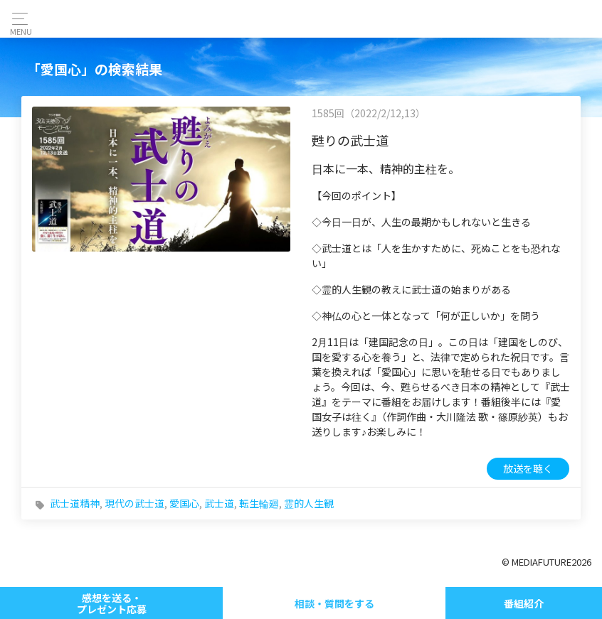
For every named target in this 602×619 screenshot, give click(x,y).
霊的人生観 (309, 503)
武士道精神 (75, 503)
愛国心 (184, 503)
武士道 (219, 503)
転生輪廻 (259, 503)
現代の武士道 (134, 503)
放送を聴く (528, 468)
